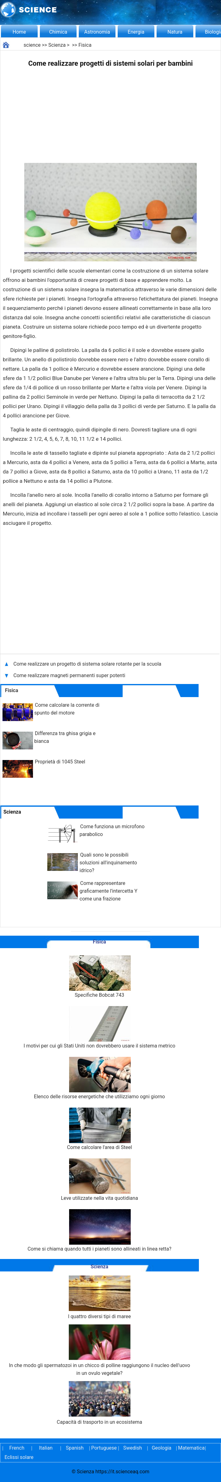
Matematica (190, 1448)
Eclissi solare (18, 1457)
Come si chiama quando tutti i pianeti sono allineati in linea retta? (99, 1230)
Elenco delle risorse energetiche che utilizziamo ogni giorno (99, 1078)
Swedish (132, 1448)
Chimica (58, 32)
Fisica (85, 45)
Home (19, 32)
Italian (46, 1448)
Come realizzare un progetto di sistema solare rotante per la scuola (87, 664)
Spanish (75, 1448)
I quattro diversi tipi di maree (99, 1297)
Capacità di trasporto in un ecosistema (99, 1403)
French (16, 1448)
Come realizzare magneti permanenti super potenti (69, 675)
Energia (136, 32)
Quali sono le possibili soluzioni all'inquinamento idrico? (108, 862)
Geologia (161, 1448)
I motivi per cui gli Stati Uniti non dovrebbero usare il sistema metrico (99, 1027)
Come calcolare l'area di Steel (99, 1129)
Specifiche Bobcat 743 (99, 976)
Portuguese (103, 1448)
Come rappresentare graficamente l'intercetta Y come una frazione (109, 891)
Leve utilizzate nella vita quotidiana (99, 1179)
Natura (174, 32)
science (32, 45)
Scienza (57, 45)
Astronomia (97, 32)
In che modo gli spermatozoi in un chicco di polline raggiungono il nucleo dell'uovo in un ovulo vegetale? (99, 1350)
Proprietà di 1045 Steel (60, 762)
